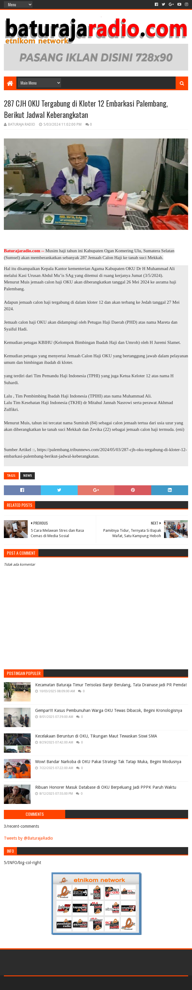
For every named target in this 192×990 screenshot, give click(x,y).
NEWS (27, 475)
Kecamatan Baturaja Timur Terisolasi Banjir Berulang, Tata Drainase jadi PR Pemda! (111, 684)
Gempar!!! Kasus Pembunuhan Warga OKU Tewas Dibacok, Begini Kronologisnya (108, 710)
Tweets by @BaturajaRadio (28, 838)
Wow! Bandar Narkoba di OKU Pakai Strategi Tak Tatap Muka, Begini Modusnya (108, 761)
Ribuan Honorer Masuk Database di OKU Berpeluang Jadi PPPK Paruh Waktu (105, 787)
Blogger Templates (71, 983)
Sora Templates (37, 983)
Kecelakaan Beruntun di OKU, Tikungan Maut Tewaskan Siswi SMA (96, 736)
